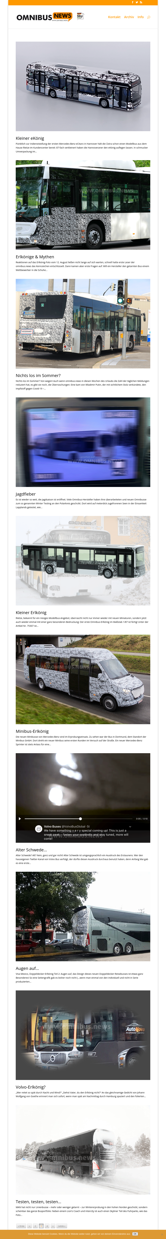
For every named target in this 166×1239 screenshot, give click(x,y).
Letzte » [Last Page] (61, 1226)
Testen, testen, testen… (38, 1202)
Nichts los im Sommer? (38, 375)
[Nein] (162, 1234)
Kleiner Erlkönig (31, 612)
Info (140, 17)
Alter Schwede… (31, 850)
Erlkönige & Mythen (35, 257)
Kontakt (114, 17)
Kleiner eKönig (30, 138)
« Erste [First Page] (21, 1226)
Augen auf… (27, 968)
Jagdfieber (26, 494)
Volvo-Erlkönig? (31, 1087)
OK (135, 1234)
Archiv (129, 17)
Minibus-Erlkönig (32, 731)
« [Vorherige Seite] (29, 1226)
